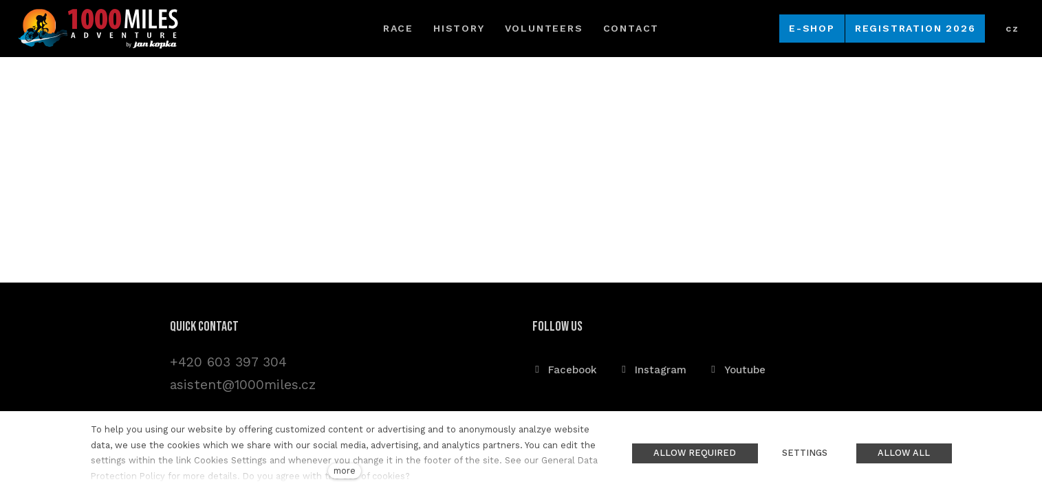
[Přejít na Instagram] (652, 369)
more (345, 470)
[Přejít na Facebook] (564, 369)
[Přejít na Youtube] (737, 369)
